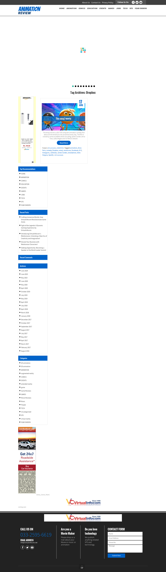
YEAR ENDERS (26, 205)
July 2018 (24, 306)
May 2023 (24, 278)
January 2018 (25, 316)
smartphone (72, 153)
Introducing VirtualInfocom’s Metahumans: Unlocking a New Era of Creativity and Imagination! (34, 236)
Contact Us (96, 2)
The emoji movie (63, 118)
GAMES (23, 191)
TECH (23, 198)
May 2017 (24, 337)
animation (73, 148)
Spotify (51, 155)
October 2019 (25, 292)
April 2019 (24, 302)
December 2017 (26, 320)
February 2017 (26, 347)
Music (23, 401)
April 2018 (24, 309)
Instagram (45, 153)
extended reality (26, 384)
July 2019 (24, 295)
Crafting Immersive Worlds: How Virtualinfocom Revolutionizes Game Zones (33, 219)
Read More (64, 143)
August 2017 (25, 330)
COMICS (23, 181)
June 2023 (24, 274)
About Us (86, 2)
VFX (22, 202)
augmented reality (27, 373)
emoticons (67, 150)
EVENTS (23, 188)
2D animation (25, 363)
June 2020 (24, 281)
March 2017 (25, 344)
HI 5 (80, 150)
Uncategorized (26, 412)
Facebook (75, 150)
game (23, 387)
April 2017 (24, 340)
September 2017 (26, 327)
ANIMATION (60, 148)
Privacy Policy (107, 2)
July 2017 (24, 333)
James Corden (62, 153)
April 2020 (24, 288)
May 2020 (24, 285)
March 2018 (25, 313)
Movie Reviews (26, 398)
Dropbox (55, 150)
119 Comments (58, 155)
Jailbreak (53, 153)
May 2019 (24, 299)
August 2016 (25, 351)
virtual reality (25, 419)
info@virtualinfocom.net (28, 542)
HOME (23, 174)
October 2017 (25, 323)
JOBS (23, 195)
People (23, 405)
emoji (61, 150)
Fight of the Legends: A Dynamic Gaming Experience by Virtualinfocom (32, 227)
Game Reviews (26, 391)
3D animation (52, 148)
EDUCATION (25, 184)
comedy (49, 150)
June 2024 (24, 271)
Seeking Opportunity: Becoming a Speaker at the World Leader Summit (33, 249)
